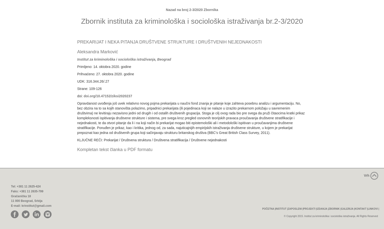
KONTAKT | (361, 208)
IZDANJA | (323, 208)
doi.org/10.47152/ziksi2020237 (108, 96)
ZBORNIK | (335, 208)
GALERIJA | (348, 208)
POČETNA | (269, 208)
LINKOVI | (373, 208)
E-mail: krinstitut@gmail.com (31, 205)
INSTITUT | (282, 208)
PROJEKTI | (310, 208)
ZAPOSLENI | (295, 208)
